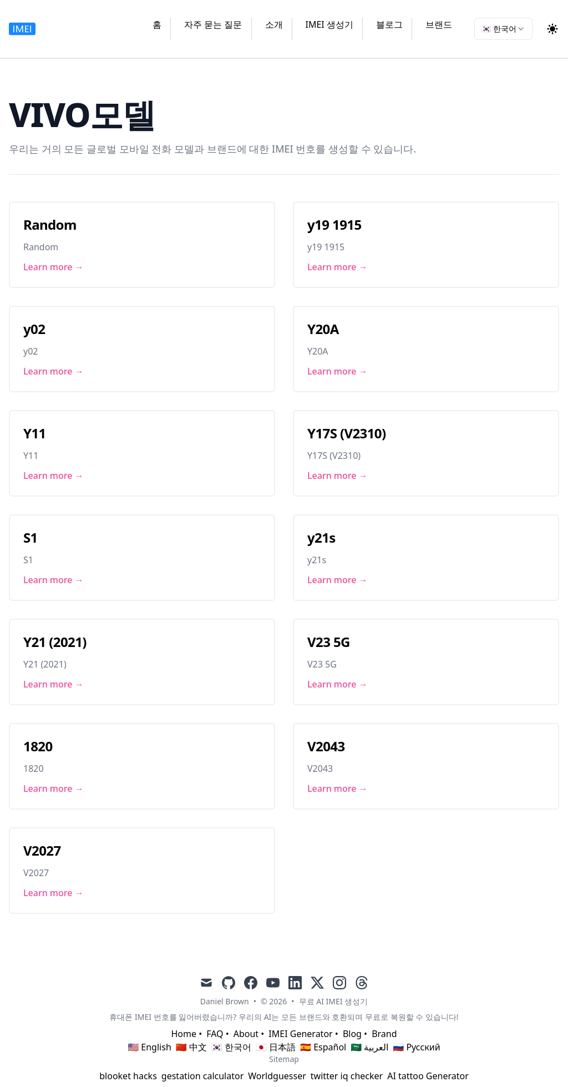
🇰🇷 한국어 (231, 1047)
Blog (352, 1034)
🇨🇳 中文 (191, 1047)
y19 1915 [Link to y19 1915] (334, 224)
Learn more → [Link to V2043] (337, 788)
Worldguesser (277, 1076)
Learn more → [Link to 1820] (53, 788)
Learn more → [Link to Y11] (53, 475)
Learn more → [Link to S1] (53, 580)
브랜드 (438, 24)
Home (183, 1034)
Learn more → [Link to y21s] (337, 580)
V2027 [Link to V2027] (42, 850)
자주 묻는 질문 (213, 24)
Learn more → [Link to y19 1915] (337, 267)
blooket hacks (128, 1076)
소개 (274, 24)
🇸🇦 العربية (369, 1047)
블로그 (389, 24)
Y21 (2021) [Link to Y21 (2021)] (55, 642)
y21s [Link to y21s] (321, 537)
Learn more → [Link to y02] (53, 371)
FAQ (214, 1034)
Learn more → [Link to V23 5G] (337, 684)
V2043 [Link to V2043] (326, 746)
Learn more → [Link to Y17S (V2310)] (337, 475)
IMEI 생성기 (329, 24)
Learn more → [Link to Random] (53, 267)
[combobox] (503, 29)
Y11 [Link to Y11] (34, 433)
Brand (384, 1034)
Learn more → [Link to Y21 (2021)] (53, 684)
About (246, 1034)
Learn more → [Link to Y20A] (337, 371)
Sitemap (284, 1059)
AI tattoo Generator (428, 1076)
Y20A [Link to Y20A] (323, 329)
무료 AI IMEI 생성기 (333, 1001)
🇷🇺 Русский (416, 1047)
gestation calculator (202, 1076)
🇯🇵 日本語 (276, 1047)
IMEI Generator (300, 1034)
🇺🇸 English (149, 1047)
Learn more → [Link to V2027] (53, 893)
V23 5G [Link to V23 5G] (328, 642)
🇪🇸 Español (323, 1047)
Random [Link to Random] (50, 224)
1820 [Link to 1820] (38, 746)
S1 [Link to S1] (30, 537)
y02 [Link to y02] (34, 329)
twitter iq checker (347, 1076)
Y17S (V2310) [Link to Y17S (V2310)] (346, 433)
